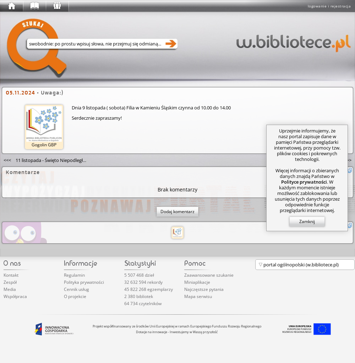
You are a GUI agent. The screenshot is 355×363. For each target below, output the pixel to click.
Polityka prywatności (84, 282)
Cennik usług (76, 289)
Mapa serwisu (198, 296)
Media (10, 289)
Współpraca (15, 296)
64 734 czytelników (143, 303)
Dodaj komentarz (177, 211)
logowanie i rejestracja (329, 6)
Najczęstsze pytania (204, 289)
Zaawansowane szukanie (209, 275)
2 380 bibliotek (138, 296)
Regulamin (74, 275)
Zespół (10, 282)
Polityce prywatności (304, 182)
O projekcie (75, 296)
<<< (47, 160)
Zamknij (307, 221)
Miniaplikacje (197, 282)
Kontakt (11, 275)
